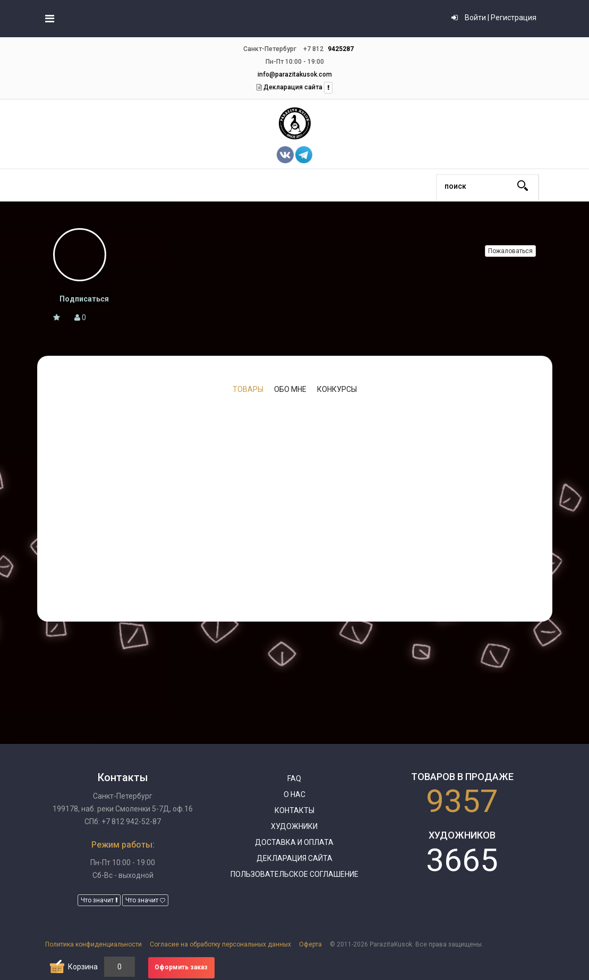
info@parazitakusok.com (295, 74)
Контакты (294, 810)
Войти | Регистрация (493, 17)
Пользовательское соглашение (294, 874)
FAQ (294, 778)
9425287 (341, 49)
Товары (248, 389)
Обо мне (290, 389)
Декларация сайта (292, 87)
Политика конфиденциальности (93, 944)
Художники (294, 826)
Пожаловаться (510, 251)
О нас (294, 794)
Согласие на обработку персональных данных (220, 944)
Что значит (99, 900)
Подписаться (84, 299)
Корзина (83, 966)
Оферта (310, 944)
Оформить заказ (181, 967)
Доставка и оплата (294, 842)
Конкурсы (337, 389)
